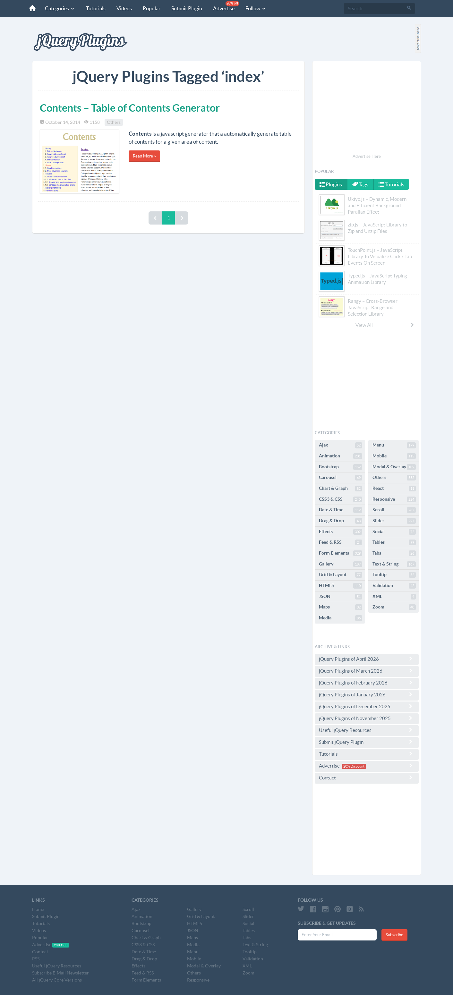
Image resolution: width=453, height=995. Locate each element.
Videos (124, 8)
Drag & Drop (340, 521)
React (394, 488)
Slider (394, 521)
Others (114, 122)
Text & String (394, 564)
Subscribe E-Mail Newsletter (60, 972)
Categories (60, 8)
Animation (340, 456)
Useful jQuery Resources (367, 730)
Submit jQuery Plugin (367, 742)
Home (38, 909)
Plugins (331, 184)
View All (385, 325)
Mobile (394, 456)
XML (394, 597)
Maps (340, 607)
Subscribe (394, 934)
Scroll (394, 510)
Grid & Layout (340, 575)
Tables (394, 542)
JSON (340, 597)
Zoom (394, 607)
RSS (35, 958)
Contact (367, 777)
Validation (394, 586)
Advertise (226, 6)
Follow (255, 8)
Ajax (340, 445)
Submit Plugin (186, 8)
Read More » (144, 156)
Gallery (340, 564)
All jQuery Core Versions (57, 979)
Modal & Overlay (394, 467)
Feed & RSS (340, 542)
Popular (151, 8)
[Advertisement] (366, 108)
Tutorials (96, 8)
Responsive (394, 499)
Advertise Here (367, 156)
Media (340, 618)
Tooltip (394, 575)
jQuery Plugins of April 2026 (367, 659)
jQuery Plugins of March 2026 (367, 671)
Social (394, 532)
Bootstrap (340, 467)
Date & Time (340, 510)
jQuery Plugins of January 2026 (367, 694)
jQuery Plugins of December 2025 (367, 706)
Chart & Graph (340, 488)
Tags (360, 184)
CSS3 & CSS (340, 499)
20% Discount (353, 766)
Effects (340, 532)
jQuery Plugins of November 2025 (367, 718)
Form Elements (340, 553)
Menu (394, 445)
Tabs (394, 553)
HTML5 (340, 586)
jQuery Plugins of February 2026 (367, 682)
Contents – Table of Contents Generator (130, 108)
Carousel (340, 477)
